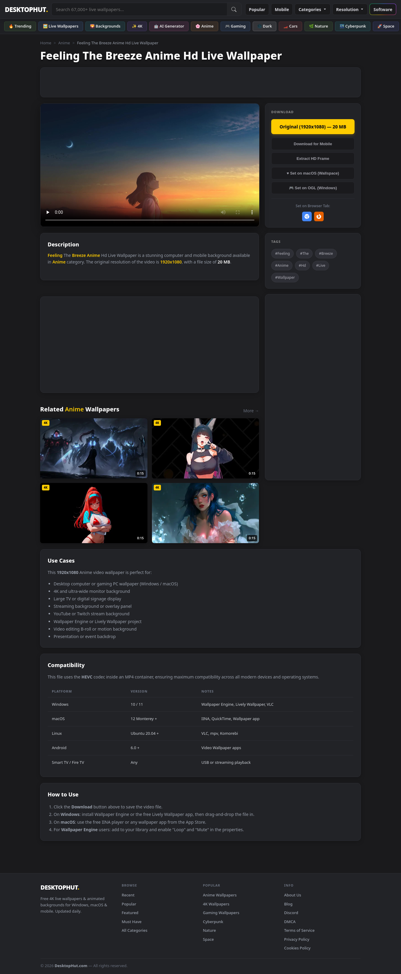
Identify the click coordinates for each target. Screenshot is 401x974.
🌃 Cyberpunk (353, 26)
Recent (128, 895)
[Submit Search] (234, 9)
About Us (292, 895)
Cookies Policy (297, 948)
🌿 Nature (318, 26)
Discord (291, 912)
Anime (64, 43)
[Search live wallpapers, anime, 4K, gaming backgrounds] (139, 9)
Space (208, 939)
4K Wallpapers (216, 904)
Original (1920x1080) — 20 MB (313, 127)
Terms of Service (299, 930)
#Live (320, 265)
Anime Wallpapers (220, 895)
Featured (130, 912)
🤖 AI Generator (169, 26)
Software (382, 9)
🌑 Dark (264, 26)
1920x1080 (171, 262)
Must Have (131, 921)
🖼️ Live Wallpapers (61, 26)
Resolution (350, 9)
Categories (312, 9)
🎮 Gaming (235, 26)
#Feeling (282, 253)
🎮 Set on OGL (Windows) (313, 188)
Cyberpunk (213, 921)
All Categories (134, 930)
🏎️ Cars (290, 26)
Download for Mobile (313, 144)
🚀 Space (385, 26)
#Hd (302, 265)
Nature (209, 930)
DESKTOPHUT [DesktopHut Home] (26, 9)
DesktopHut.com (71, 965)
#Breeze (326, 253)
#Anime (282, 265)
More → (251, 410)
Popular (257, 9)
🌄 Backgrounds (105, 26)
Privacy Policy (296, 939)
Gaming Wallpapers (221, 912)
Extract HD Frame (312, 158)
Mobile (282, 9)
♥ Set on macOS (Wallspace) (313, 173)
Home (45, 43)
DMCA (290, 921)
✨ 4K (137, 26)
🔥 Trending (20, 26)
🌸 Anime (204, 26)
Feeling (55, 255)
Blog (288, 904)
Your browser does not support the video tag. (149, 165)
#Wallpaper (285, 277)
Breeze (79, 255)
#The (304, 253)
